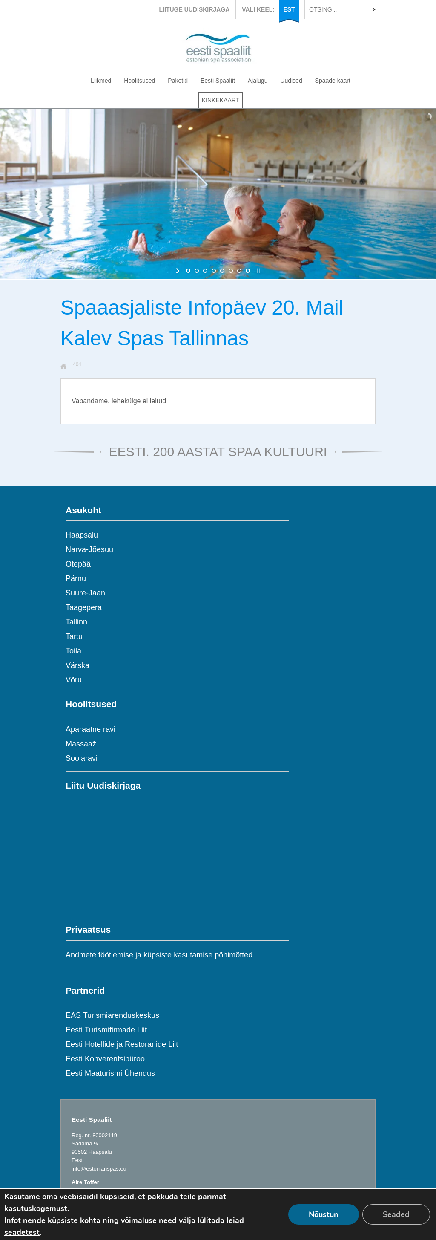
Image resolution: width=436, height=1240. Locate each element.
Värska (77, 665)
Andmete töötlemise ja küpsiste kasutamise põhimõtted (159, 955)
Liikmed (101, 80)
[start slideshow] (178, 270)
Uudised (291, 80)
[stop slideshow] (257, 270)
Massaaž (81, 744)
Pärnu (76, 578)
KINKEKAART (220, 100)
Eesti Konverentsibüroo (105, 1059)
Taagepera (84, 607)
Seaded (396, 1214)
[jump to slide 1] (188, 270)
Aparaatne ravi (90, 729)
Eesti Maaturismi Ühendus (110, 1073)
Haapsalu (82, 535)
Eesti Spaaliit (218, 80)
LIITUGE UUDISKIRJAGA (194, 9)
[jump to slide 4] (213, 270)
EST (289, 9)
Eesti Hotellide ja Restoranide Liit (122, 1044)
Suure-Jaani (86, 593)
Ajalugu (258, 80)
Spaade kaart (332, 80)
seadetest (22, 1232)
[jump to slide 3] (205, 270)
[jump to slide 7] (239, 270)
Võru (74, 680)
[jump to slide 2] (196, 270)
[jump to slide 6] (231, 270)
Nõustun (323, 1214)
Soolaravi (82, 758)
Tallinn (76, 622)
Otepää (78, 564)
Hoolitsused (139, 80)
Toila (73, 651)
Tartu (74, 636)
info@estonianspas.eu (99, 1168)
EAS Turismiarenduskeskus (112, 1015)
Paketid (178, 80)
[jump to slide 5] (222, 270)
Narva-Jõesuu (89, 549)
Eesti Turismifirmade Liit (106, 1030)
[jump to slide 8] (248, 270)
